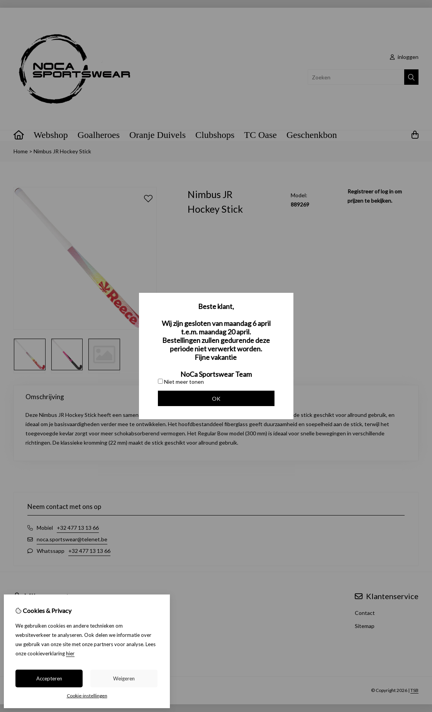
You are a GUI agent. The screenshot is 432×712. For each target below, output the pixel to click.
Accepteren (49, 678)
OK (216, 398)
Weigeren (124, 678)
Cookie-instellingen (87, 696)
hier (70, 653)
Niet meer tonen (181, 381)
